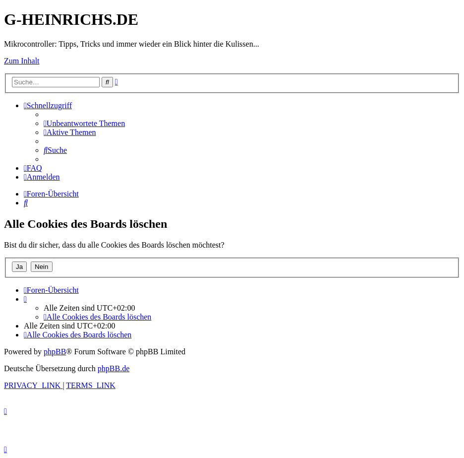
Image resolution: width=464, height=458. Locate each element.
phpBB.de (113, 368)
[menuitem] (84, 123)
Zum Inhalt (22, 61)
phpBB (55, 351)
